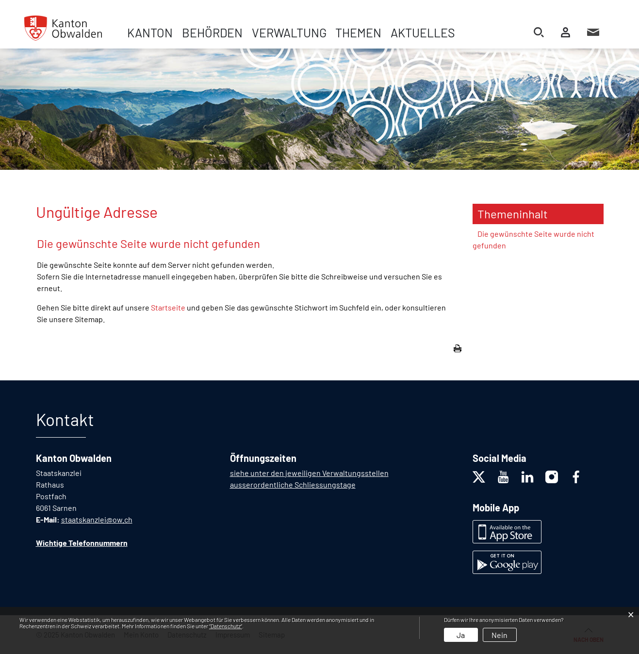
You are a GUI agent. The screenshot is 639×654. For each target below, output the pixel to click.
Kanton (150, 32)
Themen (358, 32)
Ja (461, 634)
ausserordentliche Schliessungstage (293, 484)
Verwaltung (289, 32)
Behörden (212, 32)
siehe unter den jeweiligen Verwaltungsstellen (309, 472)
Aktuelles (423, 32)
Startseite (168, 307)
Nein (500, 634)
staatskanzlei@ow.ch (96, 519)
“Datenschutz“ (225, 625)
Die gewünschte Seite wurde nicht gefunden (533, 239)
